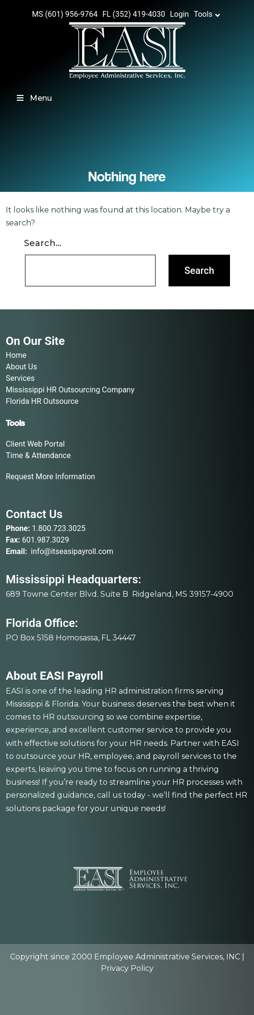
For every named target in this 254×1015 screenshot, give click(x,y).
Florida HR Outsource (42, 401)
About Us (21, 366)
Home (16, 355)
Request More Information (50, 476)
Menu (33, 98)
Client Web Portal (35, 443)
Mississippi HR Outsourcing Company (70, 389)
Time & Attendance (38, 455)
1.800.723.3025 (58, 528)
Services (20, 378)
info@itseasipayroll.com (72, 551)
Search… (42, 243)
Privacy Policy (127, 968)
